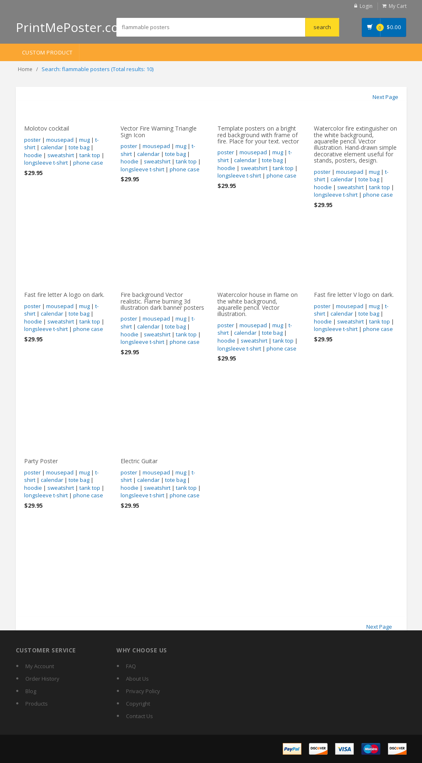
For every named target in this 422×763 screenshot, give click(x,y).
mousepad (60, 139)
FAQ (131, 666)
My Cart (398, 6)
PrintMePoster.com (73, 27)
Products (36, 703)
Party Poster (41, 461)
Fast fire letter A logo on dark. (64, 295)
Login (366, 6)
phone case (88, 162)
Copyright (138, 703)
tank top (89, 155)
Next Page (385, 97)
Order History (42, 678)
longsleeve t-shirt (46, 162)
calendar (52, 147)
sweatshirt (60, 155)
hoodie (33, 155)
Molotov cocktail (46, 128)
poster (32, 139)
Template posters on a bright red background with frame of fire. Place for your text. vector (258, 134)
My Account (39, 666)
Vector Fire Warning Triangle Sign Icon (159, 131)
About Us (137, 678)
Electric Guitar (139, 461)
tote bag (79, 147)
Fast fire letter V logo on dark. (354, 295)
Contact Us (139, 716)
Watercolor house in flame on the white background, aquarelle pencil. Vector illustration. (257, 304)
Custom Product (47, 52)
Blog (30, 691)
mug (84, 139)
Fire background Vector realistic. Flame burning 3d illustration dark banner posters (162, 301)
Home (25, 69)
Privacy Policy (143, 691)
